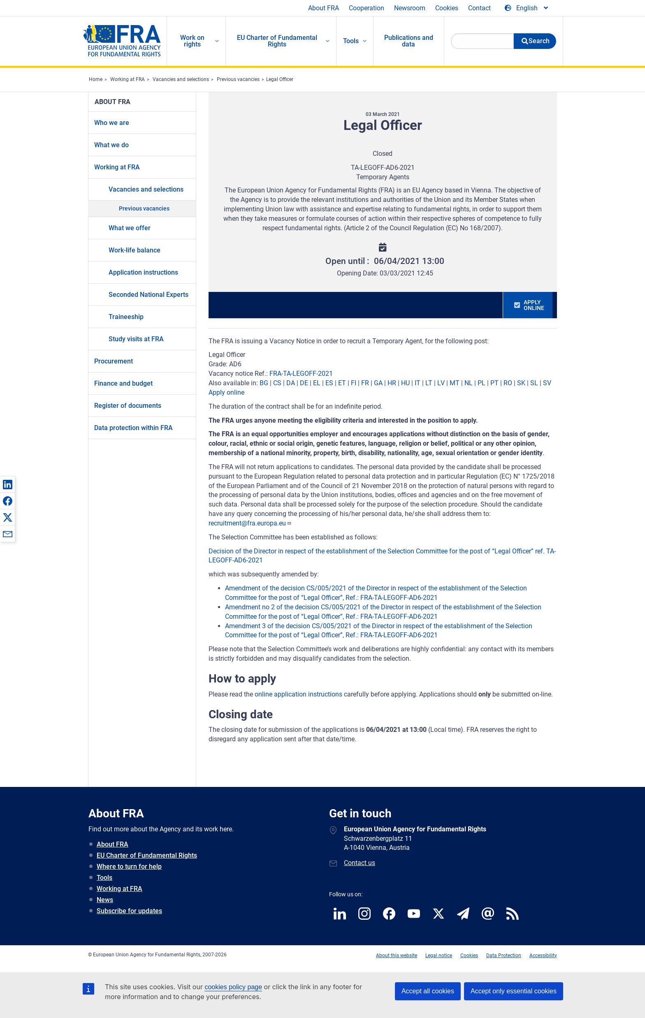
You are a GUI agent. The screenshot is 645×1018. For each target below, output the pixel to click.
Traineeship (126, 317)
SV (547, 383)
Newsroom (409, 8)
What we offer (130, 228)
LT (428, 383)
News (105, 900)
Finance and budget (123, 383)
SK (521, 383)
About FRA (323, 8)
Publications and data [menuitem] (408, 41)
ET (342, 383)
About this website (396, 955)
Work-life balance (134, 250)
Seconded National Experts (148, 294)
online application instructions (298, 694)
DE (304, 383)
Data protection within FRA (133, 428)
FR (365, 383)
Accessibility (543, 955)
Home (95, 79)
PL (481, 383)
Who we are (111, 123)
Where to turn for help (129, 866)
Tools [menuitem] (351, 41)
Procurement (113, 361)
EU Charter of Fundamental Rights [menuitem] (277, 41)
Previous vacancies (238, 79)
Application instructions (143, 272)
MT (454, 383)
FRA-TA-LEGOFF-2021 (301, 373)
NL (468, 383)
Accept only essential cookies (514, 991)
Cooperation (366, 8)
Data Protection (503, 955)
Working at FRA (127, 79)
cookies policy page (233, 986)
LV (441, 383)
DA (290, 383)
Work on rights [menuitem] (192, 41)
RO (507, 383)
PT (494, 383)
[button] (7, 484)
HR (391, 383)
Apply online (226, 392)
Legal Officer (279, 79)
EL (316, 383)
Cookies (446, 8)
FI (353, 383)
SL (534, 383)
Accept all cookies (427, 991)
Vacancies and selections (181, 79)
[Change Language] (527, 8)
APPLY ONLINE (534, 305)
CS (277, 383)
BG (264, 383)
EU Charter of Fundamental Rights (147, 855)
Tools (104, 877)
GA (378, 383)
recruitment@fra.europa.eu (250, 523)
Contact (479, 8)
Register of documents (127, 406)
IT (417, 383)
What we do (111, 145)
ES (329, 383)
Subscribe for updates (129, 911)
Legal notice (438, 955)
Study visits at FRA (136, 339)
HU (405, 383)
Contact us (359, 863)
